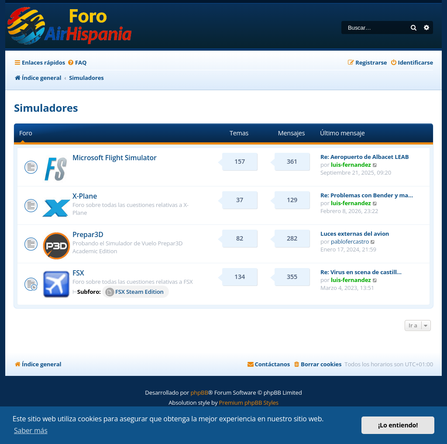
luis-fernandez (351, 165)
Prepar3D (87, 234)
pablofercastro (350, 241)
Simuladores (46, 107)
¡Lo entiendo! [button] (398, 425)
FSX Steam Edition (134, 292)
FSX (78, 273)
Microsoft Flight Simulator (114, 157)
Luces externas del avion (354, 233)
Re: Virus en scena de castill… (361, 272)
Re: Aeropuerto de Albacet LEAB (364, 157)
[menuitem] (76, 62)
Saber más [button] (31, 430)
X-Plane (84, 196)
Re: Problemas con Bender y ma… (366, 195)
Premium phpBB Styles (249, 402)
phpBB (199, 392)
